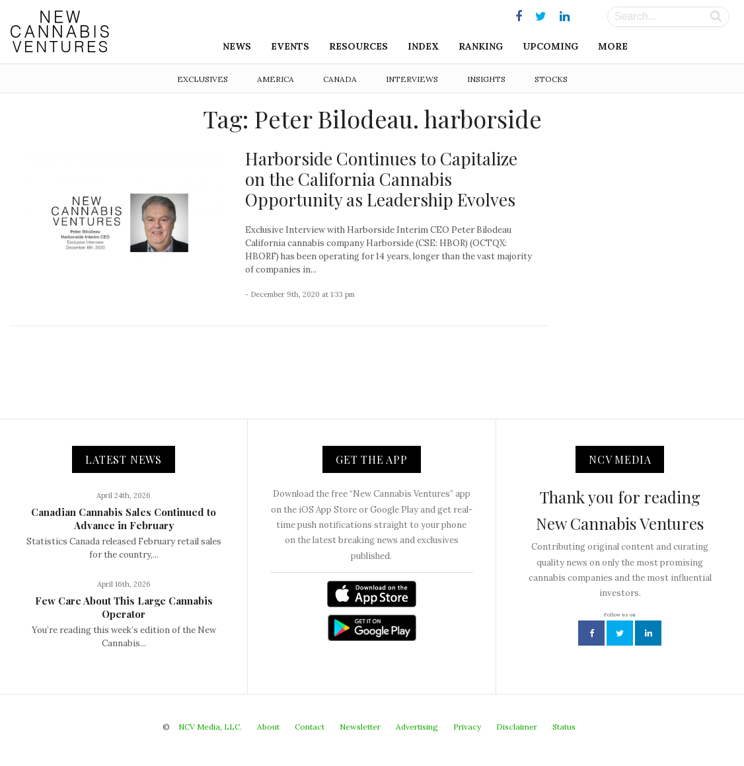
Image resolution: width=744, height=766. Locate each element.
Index (423, 46)
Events (290, 46)
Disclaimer (516, 727)
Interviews (412, 79)
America (275, 79)
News (237, 46)
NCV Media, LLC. (210, 727)
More (613, 46)
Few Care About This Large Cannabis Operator (124, 607)
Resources (358, 46)
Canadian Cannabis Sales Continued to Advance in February (123, 518)
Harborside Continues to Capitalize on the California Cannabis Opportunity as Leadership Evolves (381, 179)
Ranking (481, 46)
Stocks (551, 79)
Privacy (467, 727)
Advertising (417, 727)
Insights (486, 79)
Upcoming (550, 46)
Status (564, 727)
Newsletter (360, 727)
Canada (340, 79)
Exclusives (202, 79)
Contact (309, 727)
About (268, 727)
